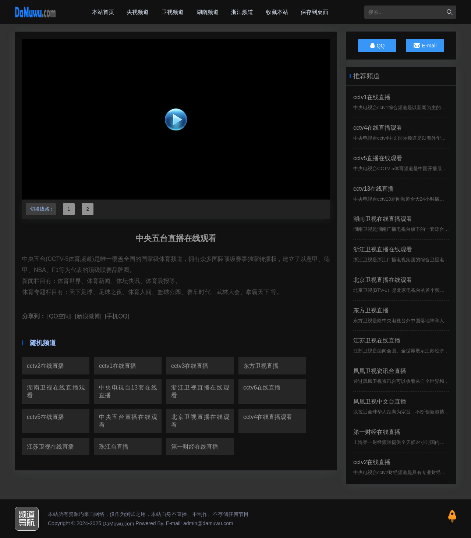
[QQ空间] (58, 316)
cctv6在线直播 (261, 387)
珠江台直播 (113, 447)
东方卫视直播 (261, 366)
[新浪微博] (87, 316)
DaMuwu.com (118, 524)
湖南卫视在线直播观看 (56, 391)
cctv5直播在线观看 (377, 158)
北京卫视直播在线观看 (200, 421)
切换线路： (41, 209)
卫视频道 (173, 12)
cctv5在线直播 (45, 417)
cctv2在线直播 (45, 366)
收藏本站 (277, 12)
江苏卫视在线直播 (50, 447)
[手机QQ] (116, 316)
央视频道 (138, 12)
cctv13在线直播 (373, 189)
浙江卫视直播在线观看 (200, 391)
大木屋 (35, 12)
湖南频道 (207, 12)
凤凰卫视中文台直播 (379, 401)
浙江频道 (242, 12)
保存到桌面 (314, 12)
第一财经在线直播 (194, 447)
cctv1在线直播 (117, 366)
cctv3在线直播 (189, 366)
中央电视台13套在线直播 (128, 391)
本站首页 (103, 12)
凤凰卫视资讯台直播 (379, 371)
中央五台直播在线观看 (128, 421)
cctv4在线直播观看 (267, 417)
